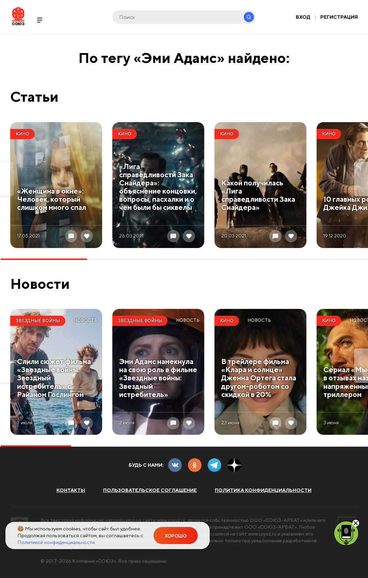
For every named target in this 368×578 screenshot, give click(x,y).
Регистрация (339, 17)
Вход (303, 17)
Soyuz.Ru (18, 16)
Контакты (71, 490)
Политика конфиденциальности (263, 490)
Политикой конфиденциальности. (56, 542)
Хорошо (176, 536)
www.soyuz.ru (172, 520)
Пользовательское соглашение (150, 490)
